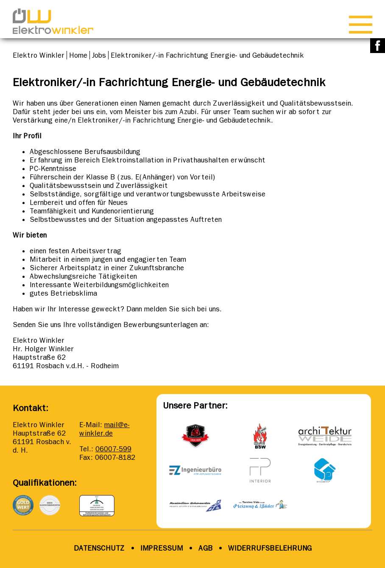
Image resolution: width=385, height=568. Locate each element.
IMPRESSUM (161, 548)
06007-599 (113, 449)
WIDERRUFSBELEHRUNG (270, 548)
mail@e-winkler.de (104, 428)
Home (78, 55)
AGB (204, 548)
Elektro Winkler (38, 55)
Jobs (99, 55)
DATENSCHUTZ (99, 548)
